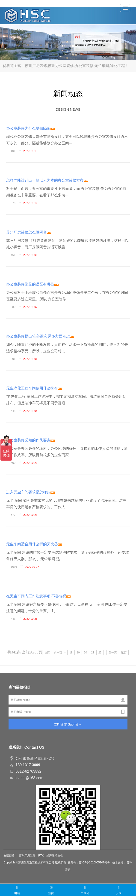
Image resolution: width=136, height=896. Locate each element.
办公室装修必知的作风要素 (30, 440)
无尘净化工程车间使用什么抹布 (34, 388)
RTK (41, 855)
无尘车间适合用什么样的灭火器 (34, 544)
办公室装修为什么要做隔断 (30, 128)
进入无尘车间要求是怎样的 (30, 492)
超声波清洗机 (54, 855)
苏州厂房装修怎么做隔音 (28, 232)
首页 (47, 652)
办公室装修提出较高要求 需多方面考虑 (40, 336)
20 (85, 652)
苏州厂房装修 (27, 855)
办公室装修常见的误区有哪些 (32, 284)
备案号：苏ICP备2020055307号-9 (89, 862)
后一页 (113, 652)
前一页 (58, 652)
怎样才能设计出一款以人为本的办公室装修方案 (47, 180)
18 (70, 652)
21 (92, 652)
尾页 (124, 652)
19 (78, 652)
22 (99, 652)
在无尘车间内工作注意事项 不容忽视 (38, 596)
